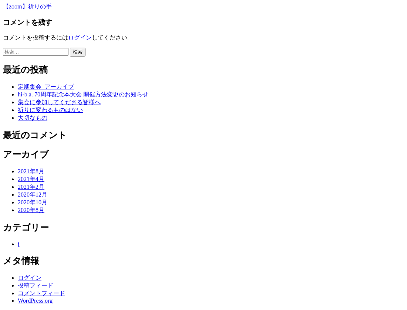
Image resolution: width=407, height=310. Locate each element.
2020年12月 (32, 194)
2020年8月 (31, 210)
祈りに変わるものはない (50, 110)
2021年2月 (31, 187)
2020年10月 (32, 202)
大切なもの (32, 118)
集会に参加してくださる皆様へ (59, 102)
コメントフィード (41, 293)
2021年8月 (31, 171)
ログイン (80, 37)
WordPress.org (35, 300)
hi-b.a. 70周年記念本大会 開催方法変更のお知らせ (83, 94)
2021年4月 (31, 179)
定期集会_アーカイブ (46, 87)
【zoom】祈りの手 (27, 6)
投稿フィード (35, 285)
